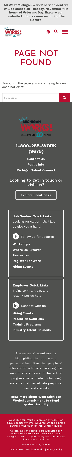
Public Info (36, 164)
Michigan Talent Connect (35, 170)
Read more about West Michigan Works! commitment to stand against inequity (36, 400)
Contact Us (36, 159)
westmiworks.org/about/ (36, 444)
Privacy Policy (54, 449)
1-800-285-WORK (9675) (36, 148)
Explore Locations (35, 195)
